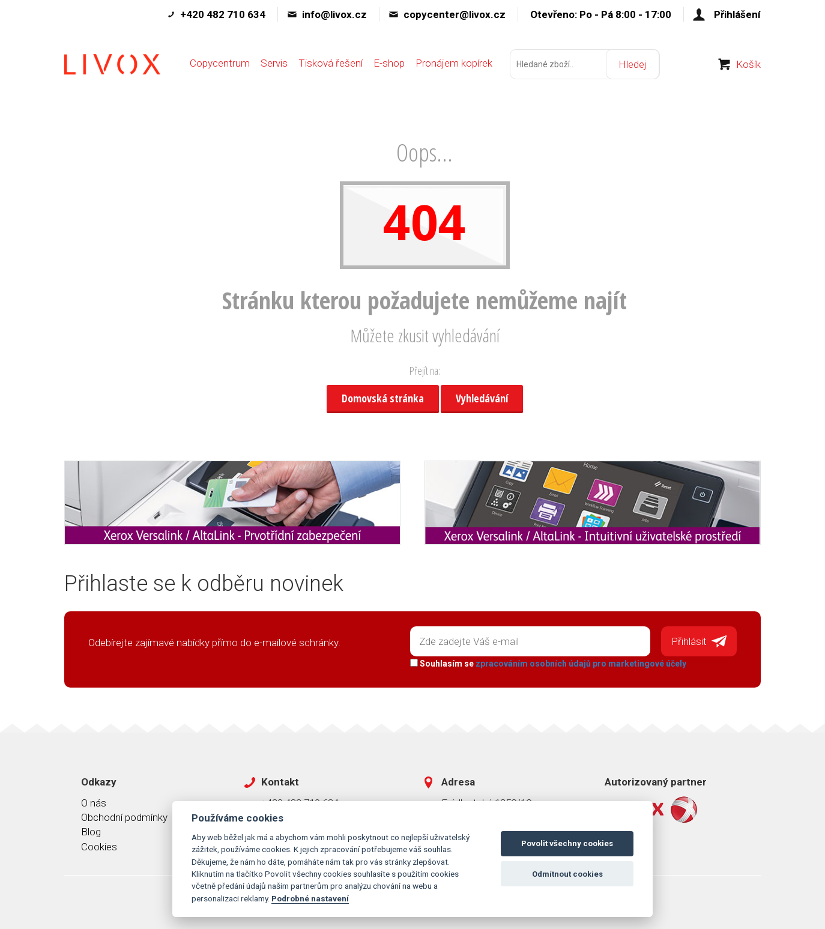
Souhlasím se (548, 663)
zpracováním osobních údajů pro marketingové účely (581, 663)
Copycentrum (220, 64)
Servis (274, 64)
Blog (91, 832)
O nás (93, 802)
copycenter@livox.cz (454, 14)
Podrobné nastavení (310, 898)
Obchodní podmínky (124, 817)
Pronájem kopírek (454, 64)
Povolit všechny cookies (567, 843)
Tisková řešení (330, 64)
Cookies (99, 846)
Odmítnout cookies (567, 874)
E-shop (389, 64)
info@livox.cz (334, 14)
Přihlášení (737, 14)
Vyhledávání (482, 398)
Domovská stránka (383, 398)
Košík (748, 65)
